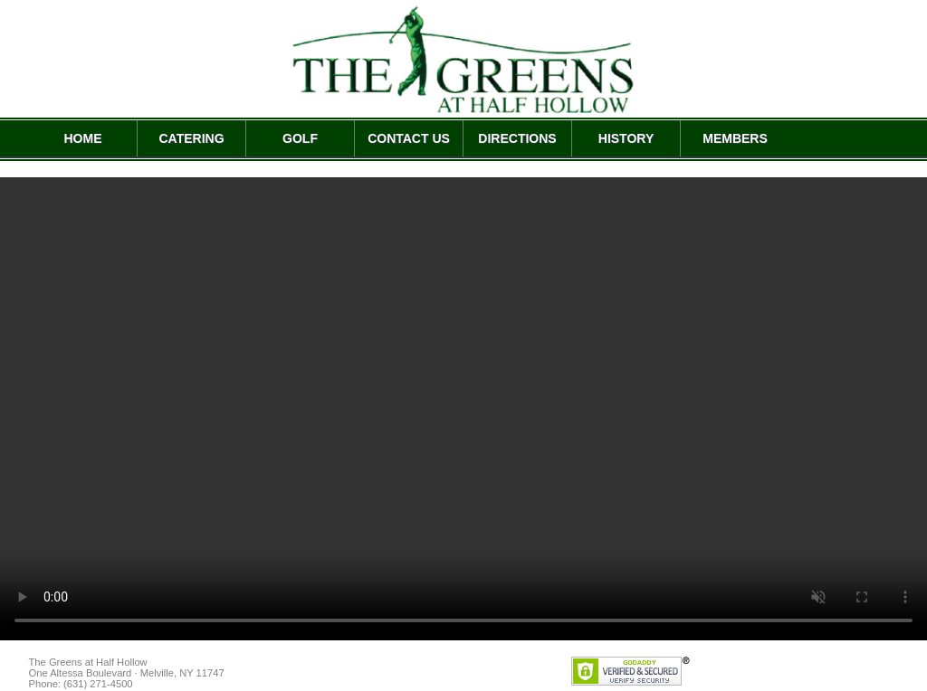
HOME (83, 138)
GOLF (300, 138)
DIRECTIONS (517, 138)
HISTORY (626, 138)
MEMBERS (735, 138)
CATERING (191, 138)
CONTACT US (409, 138)
